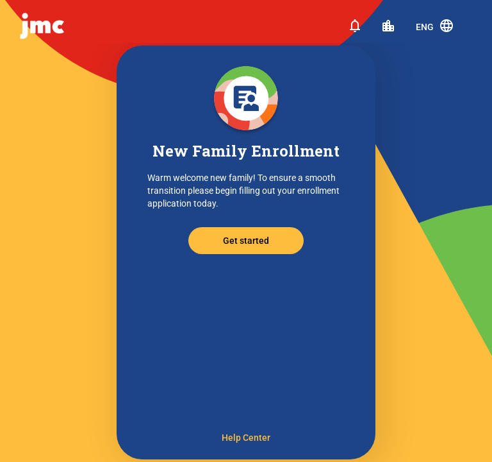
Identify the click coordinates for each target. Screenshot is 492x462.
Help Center (246, 437)
